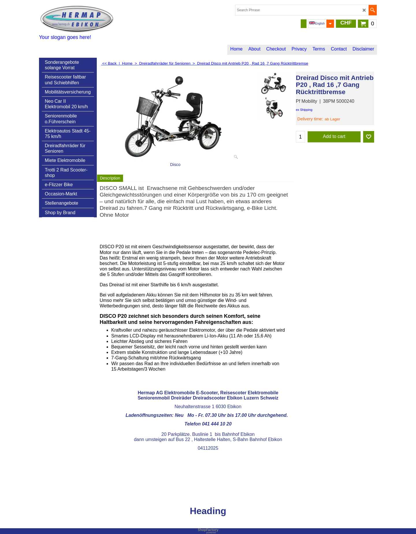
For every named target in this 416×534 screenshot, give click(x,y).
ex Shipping (304, 109)
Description (110, 178)
